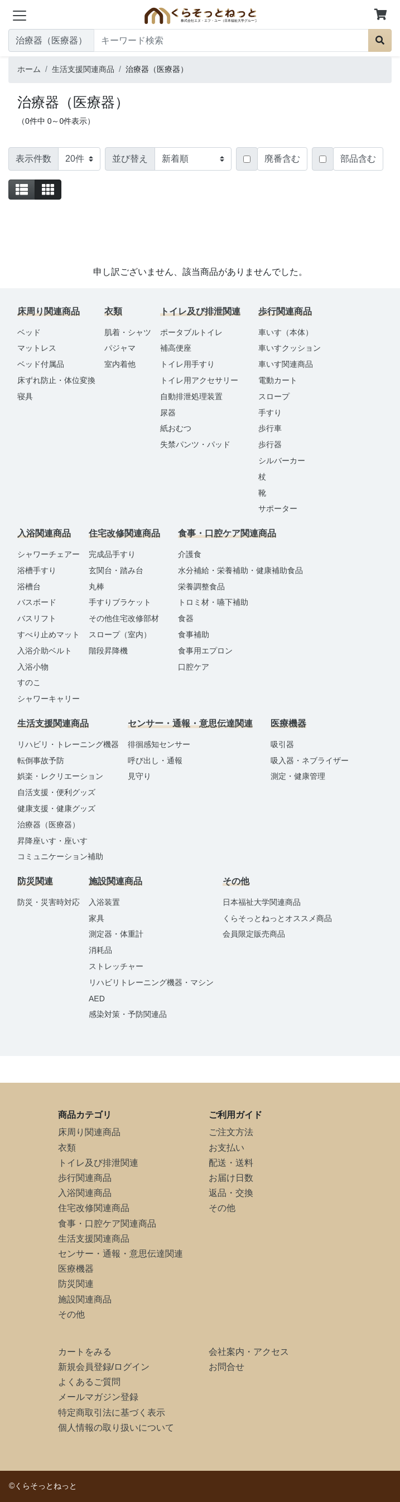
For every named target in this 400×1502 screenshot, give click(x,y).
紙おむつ (175, 428)
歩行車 (270, 428)
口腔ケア (193, 666)
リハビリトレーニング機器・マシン (151, 982)
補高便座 (175, 347)
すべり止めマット (48, 634)
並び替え (130, 158)
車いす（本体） (285, 332)
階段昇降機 (108, 650)
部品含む (358, 158)
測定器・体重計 (116, 933)
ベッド (29, 332)
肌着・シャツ (127, 332)
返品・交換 (231, 1193)
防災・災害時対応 (48, 902)
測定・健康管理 (298, 776)
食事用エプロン (205, 650)
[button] (380, 15)
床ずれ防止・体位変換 (56, 380)
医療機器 (76, 1268)
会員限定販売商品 (254, 933)
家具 (96, 918)
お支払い (226, 1147)
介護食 (189, 554)
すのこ (29, 682)
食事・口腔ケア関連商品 (107, 1223)
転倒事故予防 (40, 760)
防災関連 (76, 1283)
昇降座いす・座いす (52, 840)
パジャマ (120, 347)
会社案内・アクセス (249, 1351)
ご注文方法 (231, 1132)
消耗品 (100, 950)
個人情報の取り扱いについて (116, 1427)
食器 (186, 618)
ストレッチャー (116, 966)
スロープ (274, 396)
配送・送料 (231, 1162)
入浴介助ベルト (44, 650)
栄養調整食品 (201, 586)
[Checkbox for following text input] (246, 159)
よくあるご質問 (89, 1382)
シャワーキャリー (48, 698)
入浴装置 (104, 902)
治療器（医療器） (48, 824)
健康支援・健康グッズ (56, 808)
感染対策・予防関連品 (128, 1014)
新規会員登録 (85, 1367)
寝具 (25, 396)
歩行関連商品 (85, 1178)
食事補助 (193, 634)
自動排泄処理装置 (191, 396)
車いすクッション (289, 347)
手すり (270, 412)
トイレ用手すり (187, 364)
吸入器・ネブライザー (310, 760)
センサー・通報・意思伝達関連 (120, 1253)
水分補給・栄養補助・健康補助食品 (240, 570)
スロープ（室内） (120, 634)
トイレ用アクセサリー (199, 380)
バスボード (36, 602)
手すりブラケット (120, 602)
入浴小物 (33, 666)
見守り (139, 776)
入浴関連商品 (85, 1193)
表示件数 (33, 158)
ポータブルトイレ (191, 332)
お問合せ (226, 1367)
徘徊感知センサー (159, 744)
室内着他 (120, 364)
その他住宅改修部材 (124, 618)
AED (97, 998)
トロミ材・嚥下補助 (213, 602)
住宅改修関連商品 (93, 1208)
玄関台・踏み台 (116, 570)
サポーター (277, 508)
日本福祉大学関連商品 (262, 902)
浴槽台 (29, 586)
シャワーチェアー (48, 554)
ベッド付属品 (40, 364)
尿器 (168, 412)
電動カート (277, 380)
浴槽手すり (36, 570)
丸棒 (96, 586)
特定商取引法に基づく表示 (111, 1412)
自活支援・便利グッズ (56, 792)
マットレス (36, 347)
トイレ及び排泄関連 (98, 1162)
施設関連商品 (85, 1299)
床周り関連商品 (89, 1132)
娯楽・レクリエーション (60, 776)
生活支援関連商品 (93, 1238)
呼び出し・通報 (155, 760)
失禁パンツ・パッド (195, 444)
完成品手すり (112, 554)
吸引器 (282, 744)
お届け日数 (231, 1178)
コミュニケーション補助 (60, 856)
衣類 (67, 1147)
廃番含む (282, 158)
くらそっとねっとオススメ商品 (277, 918)
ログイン (132, 1367)
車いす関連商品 (285, 364)
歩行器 (270, 444)
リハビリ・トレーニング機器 (68, 744)
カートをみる (85, 1351)
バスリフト (36, 618)
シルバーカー (281, 460)
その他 (71, 1314)
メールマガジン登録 (98, 1397)
